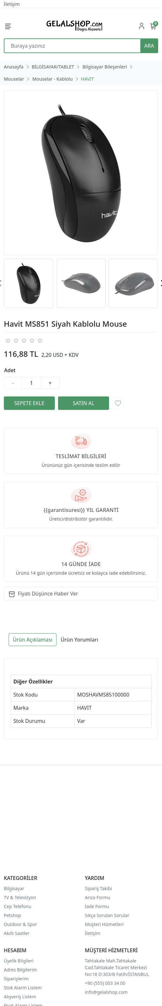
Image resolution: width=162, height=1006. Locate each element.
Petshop (12, 915)
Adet (10, 370)
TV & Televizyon (20, 897)
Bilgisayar (14, 888)
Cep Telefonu (17, 906)
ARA (149, 45)
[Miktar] (31, 383)
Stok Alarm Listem (23, 988)
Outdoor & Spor (20, 924)
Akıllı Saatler (16, 933)
